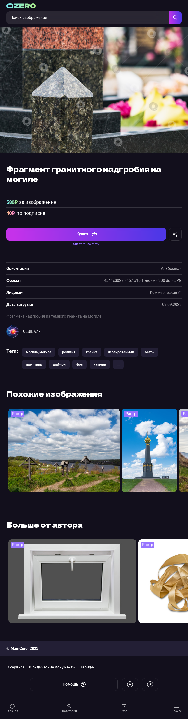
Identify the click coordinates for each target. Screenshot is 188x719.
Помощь (74, 684)
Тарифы (87, 667)
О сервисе (15, 667)
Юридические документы (52, 667)
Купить (86, 234)
